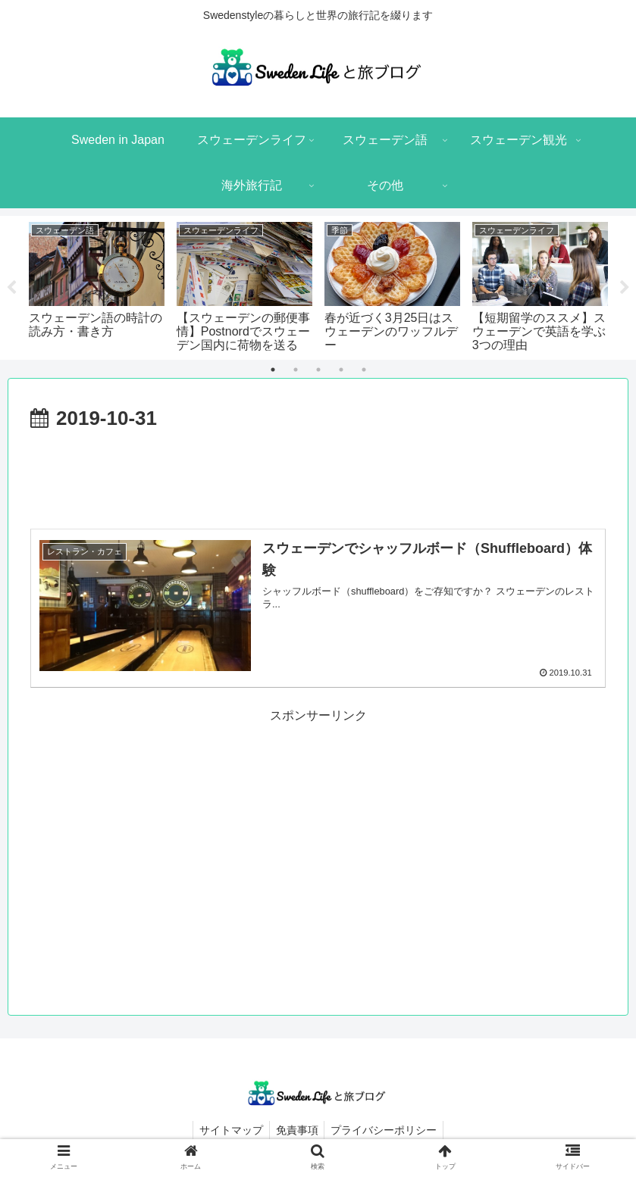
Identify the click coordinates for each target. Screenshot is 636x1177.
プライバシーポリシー (387, 1130)
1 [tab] (272, 369)
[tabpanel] (96, 285)
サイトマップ (228, 1130)
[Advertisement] (318, 478)
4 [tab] (341, 369)
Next (624, 287)
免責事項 (297, 1130)
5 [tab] (363, 369)
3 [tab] (318, 369)
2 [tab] (295, 369)
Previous (11, 287)
